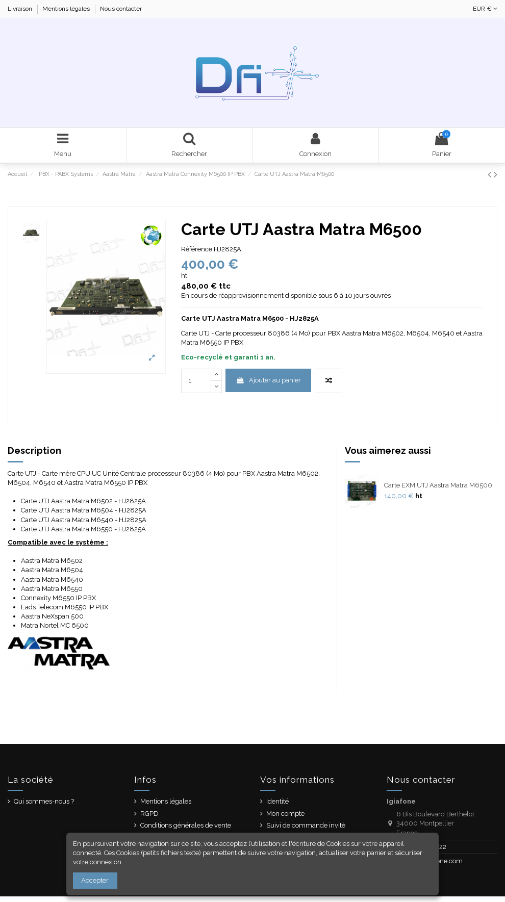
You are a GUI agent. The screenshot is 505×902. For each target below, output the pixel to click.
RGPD (149, 813)
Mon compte (285, 813)
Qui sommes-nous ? (44, 801)
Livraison (21, 8)
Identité (277, 801)
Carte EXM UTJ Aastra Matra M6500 (438, 485)
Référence (196, 249)
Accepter (95, 880)
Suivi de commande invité (305, 825)
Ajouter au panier (268, 380)
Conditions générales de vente (185, 825)
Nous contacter (121, 8)
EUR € (485, 8)
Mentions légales (66, 8)
